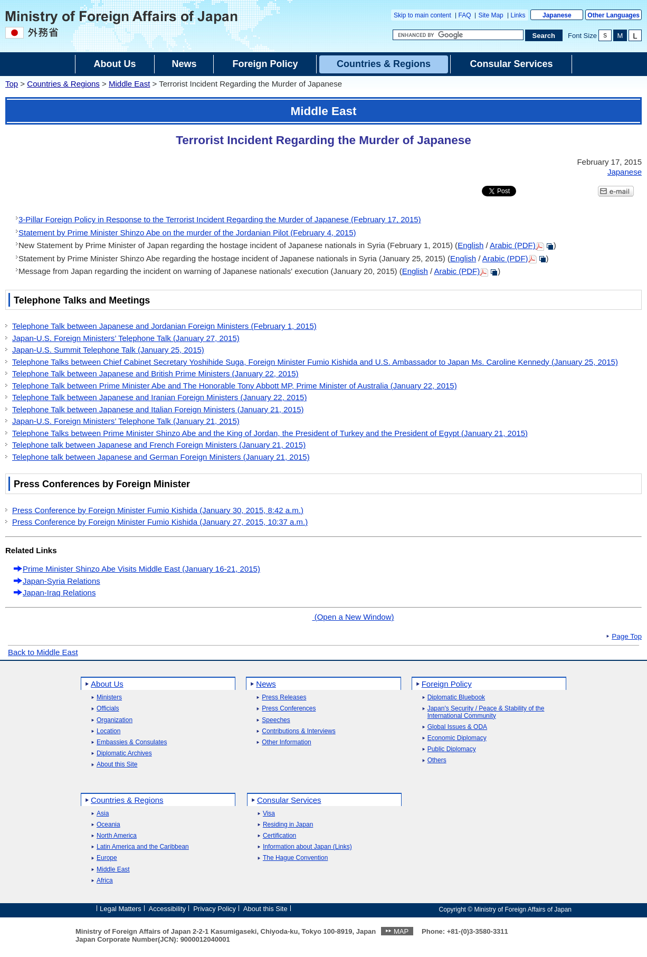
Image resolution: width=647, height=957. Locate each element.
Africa (105, 880)
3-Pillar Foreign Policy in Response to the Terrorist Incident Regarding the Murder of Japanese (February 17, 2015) (219, 219)
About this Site (117, 764)
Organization (114, 720)
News (266, 683)
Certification (279, 835)
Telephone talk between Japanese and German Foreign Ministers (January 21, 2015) (161, 456)
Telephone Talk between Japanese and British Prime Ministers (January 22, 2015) (155, 373)
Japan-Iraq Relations (59, 592)
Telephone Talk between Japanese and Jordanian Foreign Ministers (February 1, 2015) (164, 325)
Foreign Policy (447, 683)
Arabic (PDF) (522, 245)
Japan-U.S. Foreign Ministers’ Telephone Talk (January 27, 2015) (126, 338)
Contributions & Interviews (298, 731)
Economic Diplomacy (457, 738)
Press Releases (284, 697)
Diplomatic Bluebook (456, 697)
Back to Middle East (43, 652)
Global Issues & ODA (457, 727)
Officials (108, 708)
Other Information (286, 742)
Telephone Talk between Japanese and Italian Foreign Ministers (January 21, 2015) (158, 409)
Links (518, 15)
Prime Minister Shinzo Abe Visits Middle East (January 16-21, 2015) (141, 568)
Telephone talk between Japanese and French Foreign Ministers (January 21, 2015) (159, 444)
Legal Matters (120, 909)
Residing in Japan (288, 824)
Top (11, 83)
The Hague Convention (295, 858)
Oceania (108, 824)
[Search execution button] (544, 35)
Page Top (627, 636)
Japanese (557, 15)
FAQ (465, 15)
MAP (401, 931)
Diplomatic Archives (124, 753)
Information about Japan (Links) (307, 847)
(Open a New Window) (353, 616)
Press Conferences (289, 708)
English (470, 245)
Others (436, 760)
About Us (107, 683)
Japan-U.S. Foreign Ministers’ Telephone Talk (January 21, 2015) (126, 420)
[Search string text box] (458, 35)
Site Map (490, 15)
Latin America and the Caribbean (143, 847)
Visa (269, 813)
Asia (103, 813)
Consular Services (289, 799)
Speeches (276, 720)
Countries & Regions (63, 83)
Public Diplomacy (451, 749)
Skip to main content (422, 15)
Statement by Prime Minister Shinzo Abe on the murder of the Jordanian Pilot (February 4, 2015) (187, 232)
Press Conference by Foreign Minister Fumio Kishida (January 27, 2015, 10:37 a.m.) (160, 521)
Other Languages (613, 15)
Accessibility (167, 909)
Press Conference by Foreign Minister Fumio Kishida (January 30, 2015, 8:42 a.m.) (157, 510)
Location (108, 731)
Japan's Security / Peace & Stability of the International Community (486, 712)
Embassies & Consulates (132, 742)
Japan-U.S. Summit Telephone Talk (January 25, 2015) (108, 349)
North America (117, 835)
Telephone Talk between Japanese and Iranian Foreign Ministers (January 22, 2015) (159, 397)
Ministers (109, 697)
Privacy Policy (214, 909)
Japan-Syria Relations (61, 580)
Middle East (129, 83)
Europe (107, 858)
